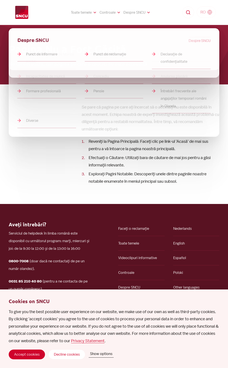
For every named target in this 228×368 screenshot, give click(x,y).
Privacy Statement (88, 340)
